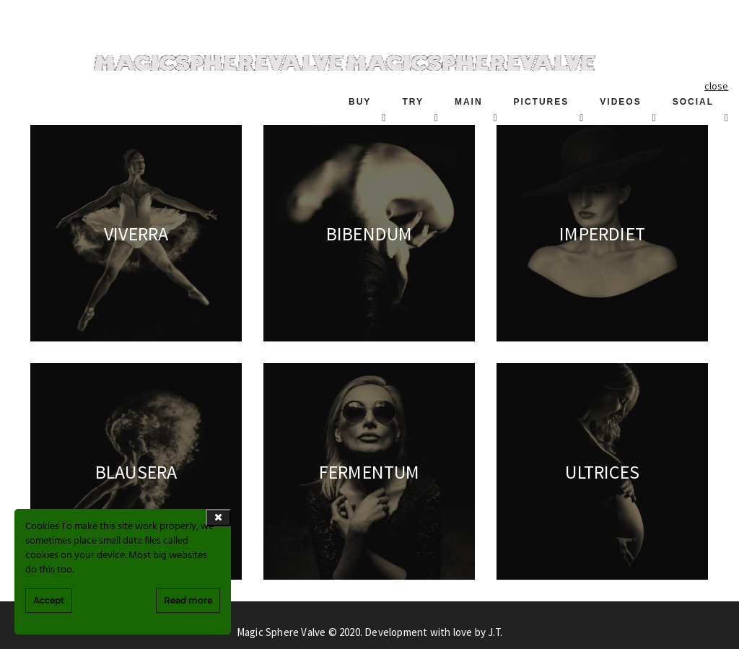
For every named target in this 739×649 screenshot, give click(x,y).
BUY (360, 102)
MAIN (469, 102)
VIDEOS (620, 102)
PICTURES (541, 102)
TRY (413, 102)
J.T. (495, 632)
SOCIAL (693, 102)
